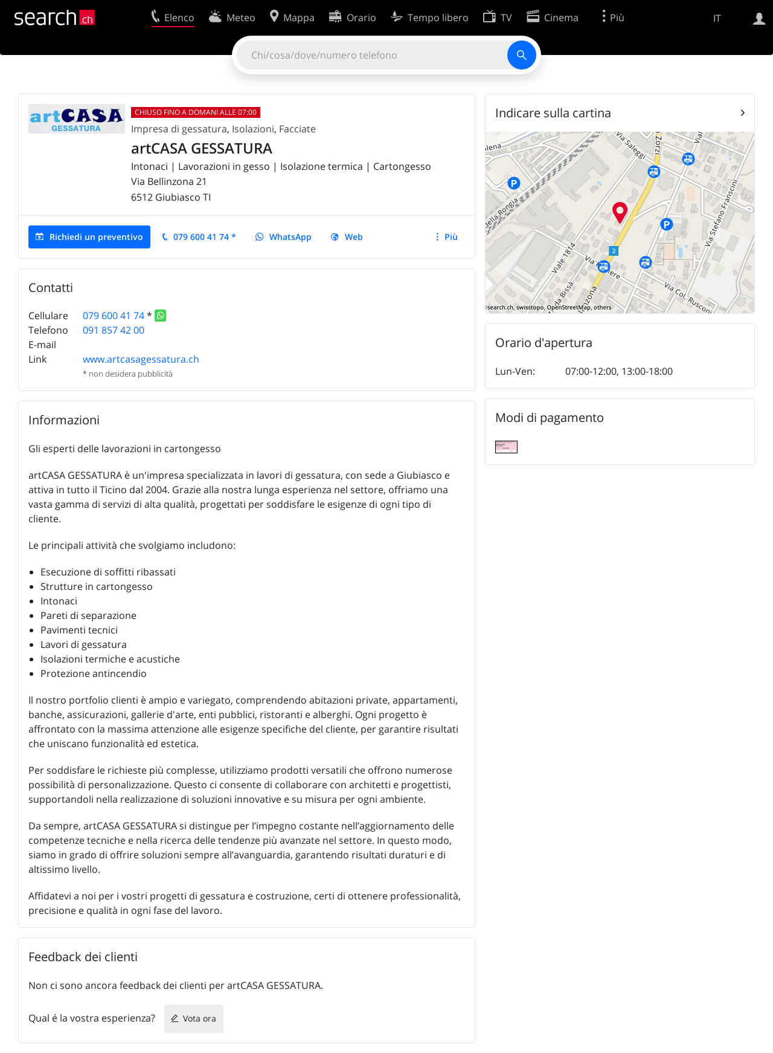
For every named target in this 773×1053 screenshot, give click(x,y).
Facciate (297, 128)
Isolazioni (253, 128)
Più (451, 236)
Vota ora (199, 1018)
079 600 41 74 (113, 315)
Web (354, 236)
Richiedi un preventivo (96, 236)
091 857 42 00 (113, 330)
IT (717, 18)
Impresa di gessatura (179, 128)
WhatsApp (290, 236)
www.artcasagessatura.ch (141, 359)
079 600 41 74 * (204, 236)
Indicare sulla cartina (553, 113)
